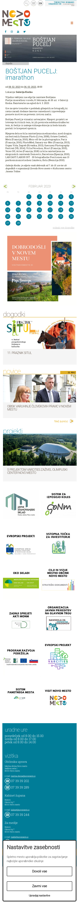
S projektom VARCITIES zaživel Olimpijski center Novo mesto (37, 471)
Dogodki (9, 63)
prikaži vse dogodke (63, 227)
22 (28, 216)
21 (18, 216)
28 (18, 223)
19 (71, 209)
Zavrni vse (39, 886)
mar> (73, 186)
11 (60, 203)
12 (71, 203)
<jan (5, 186)
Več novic (61, 421)
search (26, 3)
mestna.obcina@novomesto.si (23, 776)
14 (18, 209)
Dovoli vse (39, 871)
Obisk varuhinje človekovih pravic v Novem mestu (39, 407)
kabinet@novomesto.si (20, 809)
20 (7, 216)
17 (50, 209)
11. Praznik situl (19, 353)
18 (60, 209)
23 (39, 216)
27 (7, 223)
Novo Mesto (23, 18)
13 (7, 209)
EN (40, 3)
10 (50, 203)
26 (71, 216)
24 (50, 216)
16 (39, 209)
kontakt (33, 3)
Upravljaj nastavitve (39, 895)
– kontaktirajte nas (61, 3)
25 (60, 216)
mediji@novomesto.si (19, 837)
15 (28, 209)
